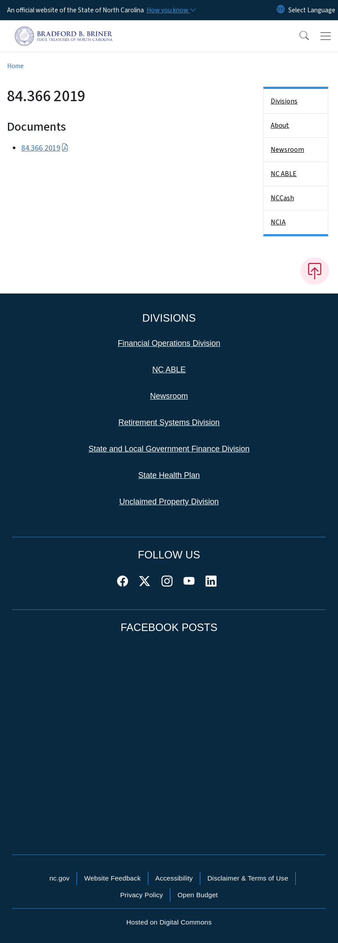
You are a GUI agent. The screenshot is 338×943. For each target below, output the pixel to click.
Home (15, 66)
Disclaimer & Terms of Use (247, 878)
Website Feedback (112, 878)
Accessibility (174, 878)
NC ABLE (284, 174)
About (280, 125)
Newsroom (287, 149)
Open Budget (197, 895)
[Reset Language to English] (281, 10)
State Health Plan (169, 475)
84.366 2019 (45, 148)
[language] (311, 10)
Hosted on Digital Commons (169, 922)
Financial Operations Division (169, 343)
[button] (298, 36)
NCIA (278, 222)
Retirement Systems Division (169, 422)
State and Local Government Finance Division (169, 448)
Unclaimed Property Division (169, 501)
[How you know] (170, 10)
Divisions (284, 101)
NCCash (282, 198)
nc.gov (59, 878)
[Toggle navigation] (325, 36)
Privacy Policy (141, 895)
